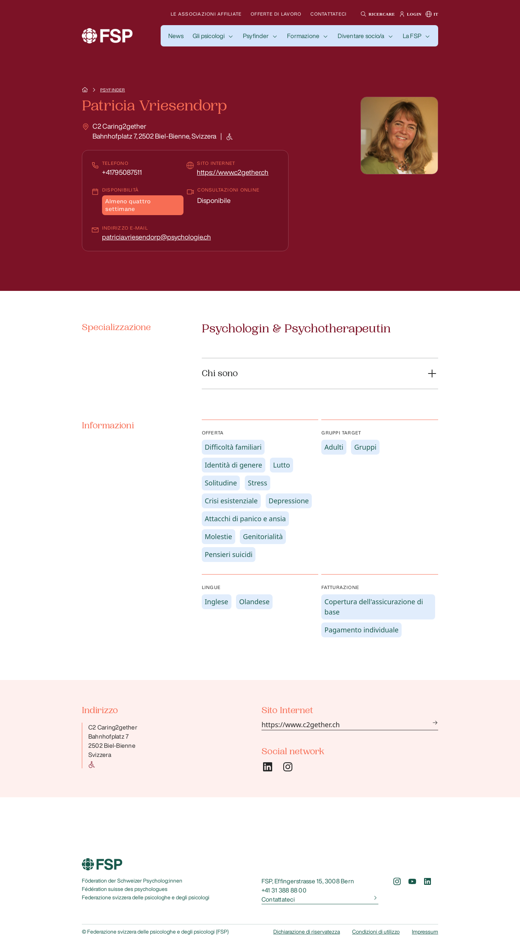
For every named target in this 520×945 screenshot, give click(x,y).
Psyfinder (256, 36)
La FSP (412, 36)
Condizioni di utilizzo (376, 931)
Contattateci (328, 14)
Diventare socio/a (361, 36)
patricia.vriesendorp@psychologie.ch (156, 236)
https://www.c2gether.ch (232, 172)
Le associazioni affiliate (206, 14)
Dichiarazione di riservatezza (306, 931)
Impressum (425, 931)
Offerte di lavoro (275, 14)
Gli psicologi (209, 36)
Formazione (303, 36)
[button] (377, 14)
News (175, 36)
